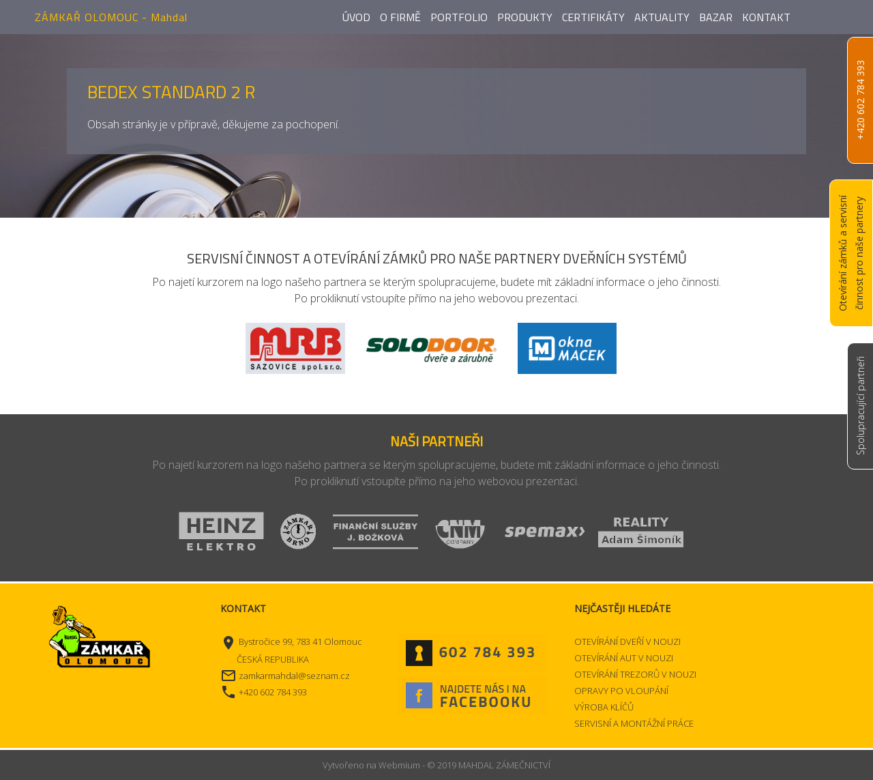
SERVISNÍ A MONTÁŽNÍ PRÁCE (634, 723)
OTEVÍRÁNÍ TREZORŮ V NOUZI (635, 674)
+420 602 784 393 (860, 101)
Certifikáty (593, 17)
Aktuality (662, 17)
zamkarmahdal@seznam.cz (294, 675)
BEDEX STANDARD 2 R (171, 91)
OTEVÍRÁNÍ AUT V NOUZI (623, 658)
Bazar (716, 17)
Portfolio (459, 17)
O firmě (400, 17)
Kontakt (766, 17)
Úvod (356, 17)
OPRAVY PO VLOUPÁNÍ (621, 690)
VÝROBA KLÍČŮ (604, 707)
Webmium (399, 765)
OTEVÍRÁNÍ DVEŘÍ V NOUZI (627, 641)
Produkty (524, 17)
